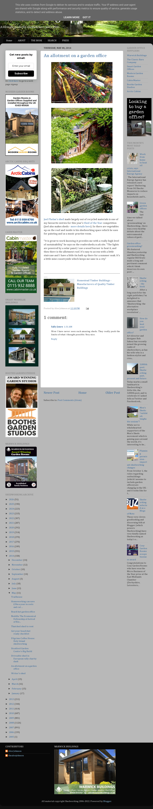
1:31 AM (68, 327)
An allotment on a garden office (75, 56)
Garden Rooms (20, 98)
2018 (11, 537)
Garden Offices (15, 100)
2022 (11, 518)
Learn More (72, 17)
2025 (11, 504)
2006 (11, 732)
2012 (11, 704)
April (15, 679)
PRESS (65, 40)
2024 (11, 509)
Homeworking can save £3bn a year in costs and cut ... (23, 604)
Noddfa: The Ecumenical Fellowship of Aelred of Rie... (23, 619)
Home (9, 40)
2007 (11, 727)
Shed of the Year (93, 223)
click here (13, 81)
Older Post (113, 392)
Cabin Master (134, 80)
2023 (11, 513)
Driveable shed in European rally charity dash (24, 659)
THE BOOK (36, 40)
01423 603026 (22, 105)
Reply (54, 339)
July (14, 583)
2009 (11, 718)
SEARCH (52, 40)
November (17, 565)
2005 (11, 737)
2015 (11, 551)
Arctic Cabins (134, 91)
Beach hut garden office (23, 612)
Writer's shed (18, 673)
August (16, 579)
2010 (11, 713)
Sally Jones (57, 327)
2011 (11, 709)
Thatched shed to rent (22, 626)
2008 (11, 723)
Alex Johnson (14, 751)
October (16, 569)
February (17, 689)
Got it (87, 17)
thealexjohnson (16, 755)
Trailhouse (16, 597)
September (18, 574)
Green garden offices (143, 206)
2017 (11, 542)
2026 (11, 499)
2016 (11, 546)
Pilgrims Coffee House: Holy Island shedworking (23, 641)
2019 (11, 532)
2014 (11, 556)
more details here (81, 226)
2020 (11, 527)
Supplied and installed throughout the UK (22, 101)
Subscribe (21, 73)
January (16, 693)
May (14, 593)
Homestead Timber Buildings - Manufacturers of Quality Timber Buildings (96, 284)
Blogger (107, 801)
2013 (11, 699)
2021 (11, 523)
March (15, 684)
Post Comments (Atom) (70, 400)
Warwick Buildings (137, 55)
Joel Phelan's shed (54, 219)
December (17, 560)
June (14, 588)
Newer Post (52, 392)
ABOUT (21, 40)
